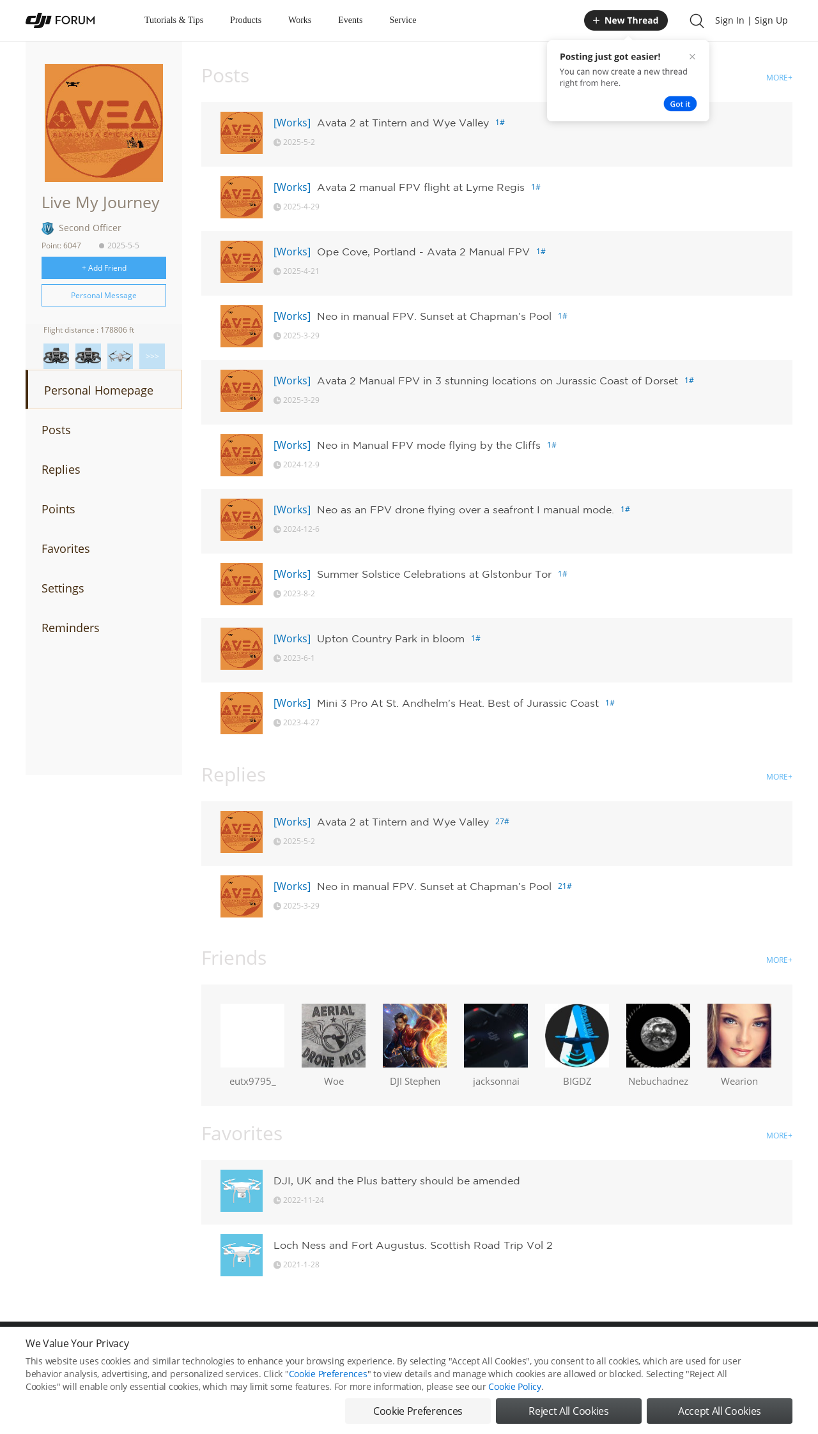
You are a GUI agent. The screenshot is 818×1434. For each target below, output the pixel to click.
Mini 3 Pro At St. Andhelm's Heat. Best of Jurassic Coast (458, 703)
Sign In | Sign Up (751, 20)
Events (350, 20)
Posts (56, 429)
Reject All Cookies (568, 1414)
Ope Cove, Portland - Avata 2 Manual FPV (423, 251)
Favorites (66, 548)
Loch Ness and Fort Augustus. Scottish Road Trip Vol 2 (413, 1245)
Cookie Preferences (328, 1376)
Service (402, 20)
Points (58, 509)
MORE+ (779, 77)
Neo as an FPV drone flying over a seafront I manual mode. (465, 509)
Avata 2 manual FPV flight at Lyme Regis (421, 187)
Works (299, 20)
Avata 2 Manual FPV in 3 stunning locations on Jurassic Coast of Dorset (497, 380)
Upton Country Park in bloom (391, 638)
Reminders (71, 627)
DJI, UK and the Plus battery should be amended (397, 1180)
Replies (61, 469)
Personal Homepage (98, 390)
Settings (63, 588)
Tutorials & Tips (173, 20)
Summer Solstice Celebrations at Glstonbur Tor (434, 574)
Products (245, 20)
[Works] (292, 123)
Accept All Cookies (719, 1414)
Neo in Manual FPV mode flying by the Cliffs (429, 445)
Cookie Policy (514, 1389)
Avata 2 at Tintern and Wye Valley (403, 122)
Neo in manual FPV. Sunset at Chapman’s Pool (434, 316)
